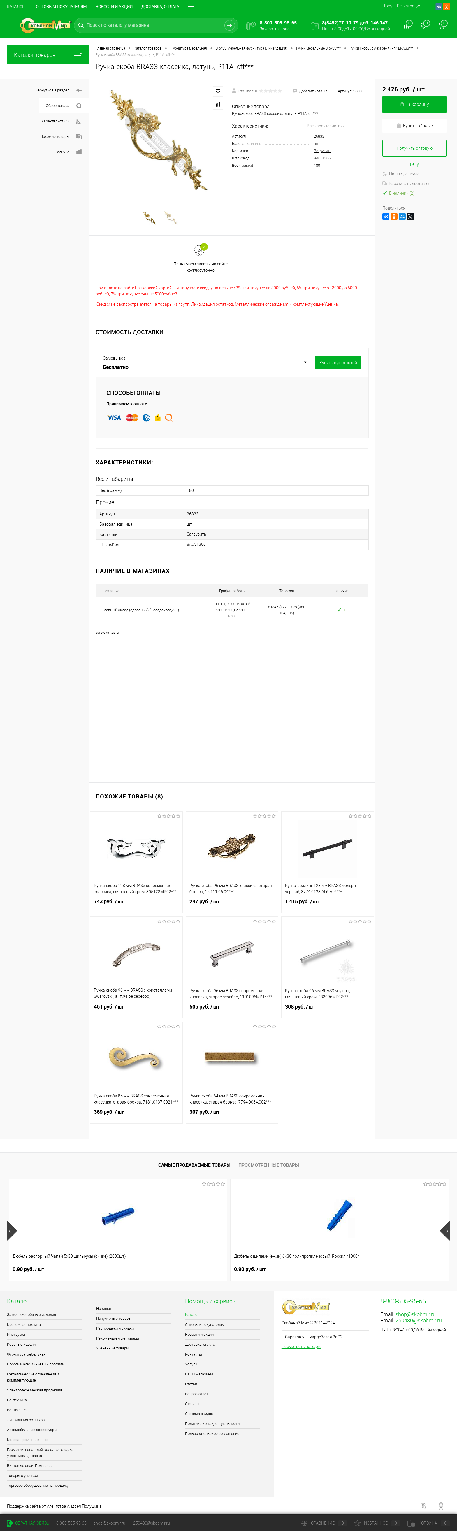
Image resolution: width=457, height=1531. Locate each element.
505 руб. (232, 1010)
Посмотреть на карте (301, 1346)
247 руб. (232, 905)
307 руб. (232, 1115)
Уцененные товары (112, 1348)
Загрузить (322, 151)
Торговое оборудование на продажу (37, 1485)
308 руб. (327, 1010)
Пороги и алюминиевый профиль (35, 1364)
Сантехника (17, 1400)
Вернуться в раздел (58, 90)
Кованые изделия (22, 1344)
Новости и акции (114, 6)
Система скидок (199, 1414)
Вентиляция (17, 1410)
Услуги (191, 1364)
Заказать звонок (276, 29)
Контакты (193, 1354)
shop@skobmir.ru (416, 1314)
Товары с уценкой (22, 1475)
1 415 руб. (327, 905)
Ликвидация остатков (26, 1420)
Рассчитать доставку (405, 183)
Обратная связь (28, 1523)
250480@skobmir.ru (419, 1320)
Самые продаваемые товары (194, 1165)
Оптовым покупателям (61, 6)
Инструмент (17, 1334)
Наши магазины (199, 1374)
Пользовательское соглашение (212, 1433)
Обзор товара (64, 106)
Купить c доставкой (338, 362)
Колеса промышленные (27, 1439)
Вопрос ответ (196, 1394)
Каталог (15, 6)
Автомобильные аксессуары (32, 1430)
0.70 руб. (205, 1269)
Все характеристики (326, 126)
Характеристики (61, 121)
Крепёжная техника (24, 1324)
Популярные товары (113, 1318)
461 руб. (136, 1010)
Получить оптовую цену (415, 151)
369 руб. (136, 1115)
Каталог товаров (48, 54)
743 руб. (136, 905)
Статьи (191, 1384)
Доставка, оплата (160, 6)
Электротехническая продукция (34, 1390)
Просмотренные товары (268, 1165)
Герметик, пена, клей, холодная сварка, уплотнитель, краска (40, 1452)
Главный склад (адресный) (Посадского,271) (141, 610)
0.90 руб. (28, 1269)
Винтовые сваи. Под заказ (30, 1465)
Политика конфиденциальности (212, 1423)
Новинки (103, 1308)
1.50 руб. (294, 1269)
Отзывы (192, 1404)
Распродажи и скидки (115, 1328)
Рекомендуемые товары (117, 1338)
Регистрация (409, 5)
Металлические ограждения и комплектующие (33, 1377)
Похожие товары (61, 137)
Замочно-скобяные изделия (31, 1314)
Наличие (68, 152)
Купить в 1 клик (414, 125)
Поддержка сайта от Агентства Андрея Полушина (54, 1506)
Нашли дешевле (400, 174)
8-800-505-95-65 (71, 1523)
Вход (388, 5)
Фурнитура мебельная (26, 1354)
